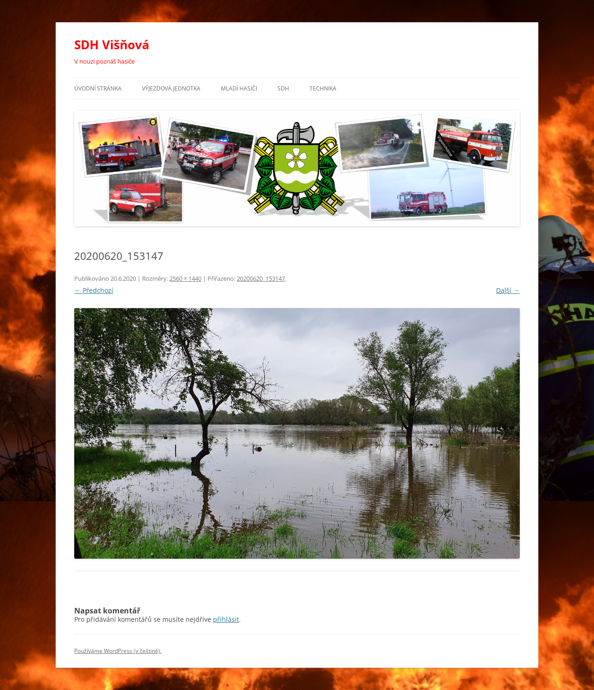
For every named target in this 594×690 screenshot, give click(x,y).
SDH (283, 88)
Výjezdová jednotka (171, 88)
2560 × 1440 (185, 278)
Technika (323, 88)
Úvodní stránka (98, 88)
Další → (508, 290)
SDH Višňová (111, 44)
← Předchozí (93, 290)
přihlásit (226, 619)
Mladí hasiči (239, 88)
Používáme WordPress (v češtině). (117, 651)
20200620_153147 (261, 278)
